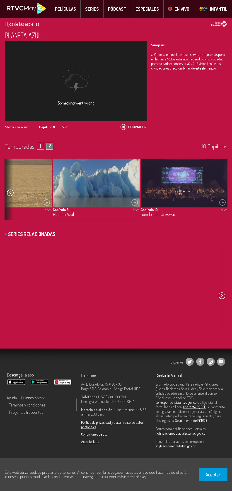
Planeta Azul (63, 214)
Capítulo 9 (61, 209)
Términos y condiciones (27, 404)
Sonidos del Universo (158, 214)
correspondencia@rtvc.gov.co (176, 402)
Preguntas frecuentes (26, 412)
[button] (10, 192)
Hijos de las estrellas (22, 24)
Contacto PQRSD (194, 407)
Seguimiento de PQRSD (191, 420)
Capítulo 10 (149, 209)
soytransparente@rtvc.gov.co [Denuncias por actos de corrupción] (175, 446)
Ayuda (12, 397)
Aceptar (212, 474)
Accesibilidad (90, 441)
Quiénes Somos (33, 397)
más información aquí (132, 476)
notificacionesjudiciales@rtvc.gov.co (180, 433)
